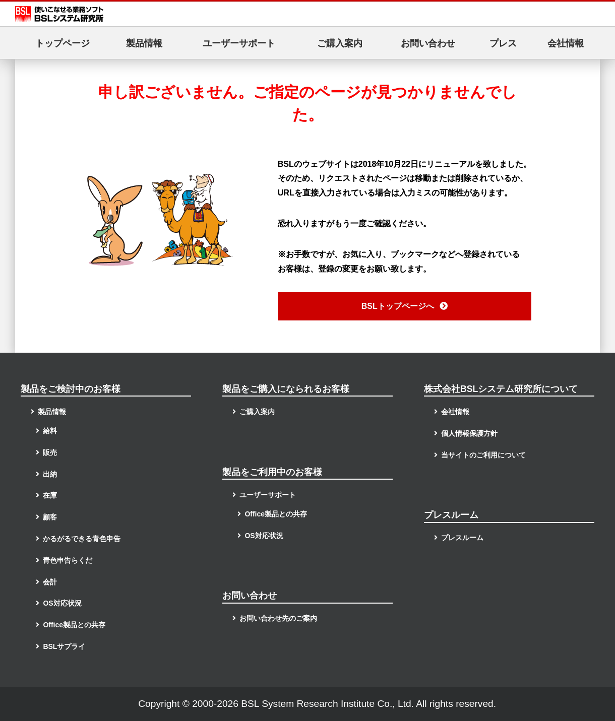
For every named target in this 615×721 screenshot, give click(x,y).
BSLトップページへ (404, 306)
